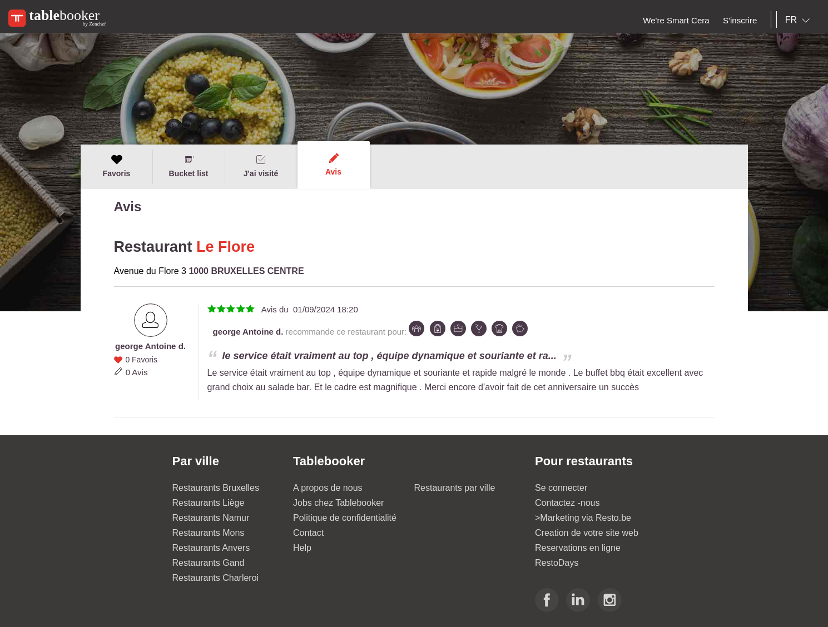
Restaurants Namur (211, 517)
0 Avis (137, 372)
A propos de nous (328, 487)
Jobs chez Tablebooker (338, 502)
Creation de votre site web (586, 533)
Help (302, 548)
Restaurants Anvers (211, 548)
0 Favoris (141, 359)
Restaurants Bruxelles (216, 487)
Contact (308, 533)
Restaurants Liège (208, 502)
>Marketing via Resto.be (583, 517)
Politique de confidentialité (344, 517)
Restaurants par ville (454, 487)
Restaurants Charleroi (215, 578)
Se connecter (561, 487)
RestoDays (556, 563)
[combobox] (800, 20)
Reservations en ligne (578, 548)
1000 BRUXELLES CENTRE (246, 271)
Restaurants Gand (208, 563)
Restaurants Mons (208, 533)
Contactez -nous (567, 502)
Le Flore (225, 246)
